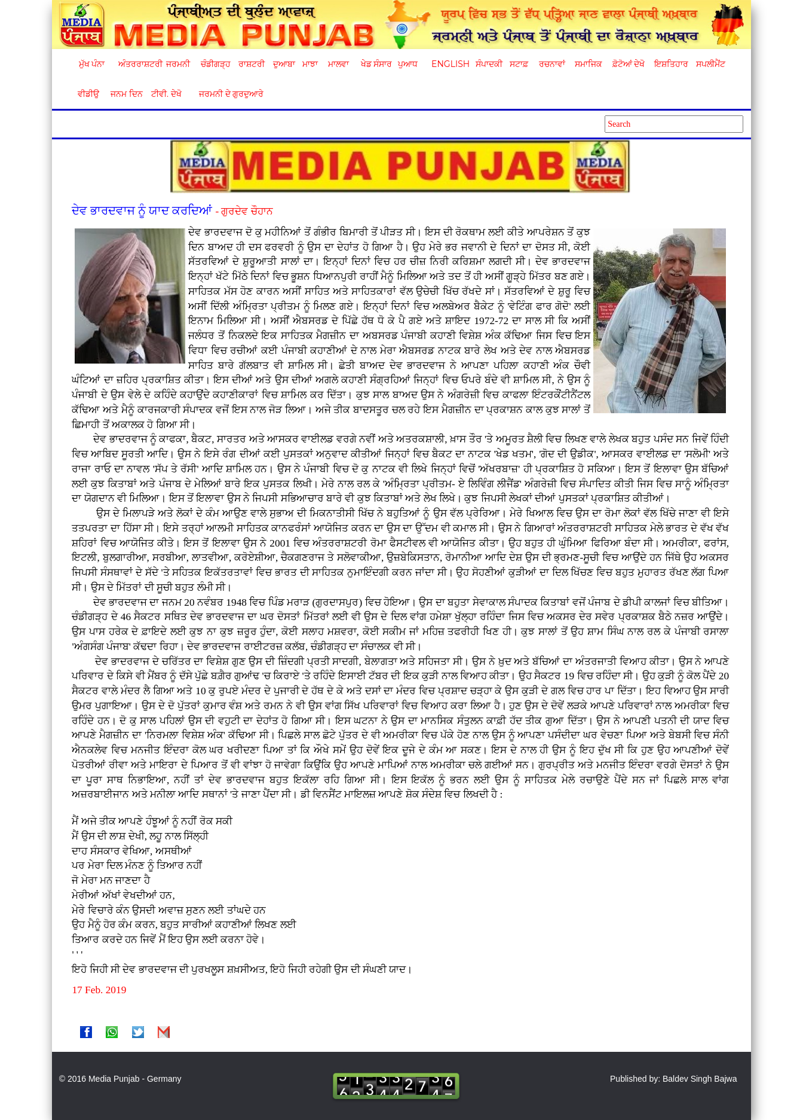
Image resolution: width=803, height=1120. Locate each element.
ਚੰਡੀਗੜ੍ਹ (215, 64)
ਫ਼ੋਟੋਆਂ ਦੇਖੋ (627, 64)
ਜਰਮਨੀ (178, 64)
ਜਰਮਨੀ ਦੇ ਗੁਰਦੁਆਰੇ (227, 93)
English (449, 64)
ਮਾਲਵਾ (338, 64)
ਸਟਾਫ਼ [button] (519, 64)
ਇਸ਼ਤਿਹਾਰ (670, 64)
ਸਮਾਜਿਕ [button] (588, 64)
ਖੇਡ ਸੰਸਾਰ (376, 64)
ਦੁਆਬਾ (284, 64)
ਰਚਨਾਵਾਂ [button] (552, 64)
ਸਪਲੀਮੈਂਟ (710, 64)
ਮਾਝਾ (310, 64)
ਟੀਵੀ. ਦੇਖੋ (165, 93)
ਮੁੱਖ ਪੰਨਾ (92, 64)
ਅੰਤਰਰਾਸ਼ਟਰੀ (138, 64)
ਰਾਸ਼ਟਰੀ (251, 64)
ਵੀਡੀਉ (88, 93)
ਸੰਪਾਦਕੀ (489, 64)
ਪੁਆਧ (408, 64)
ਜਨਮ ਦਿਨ (126, 93)
